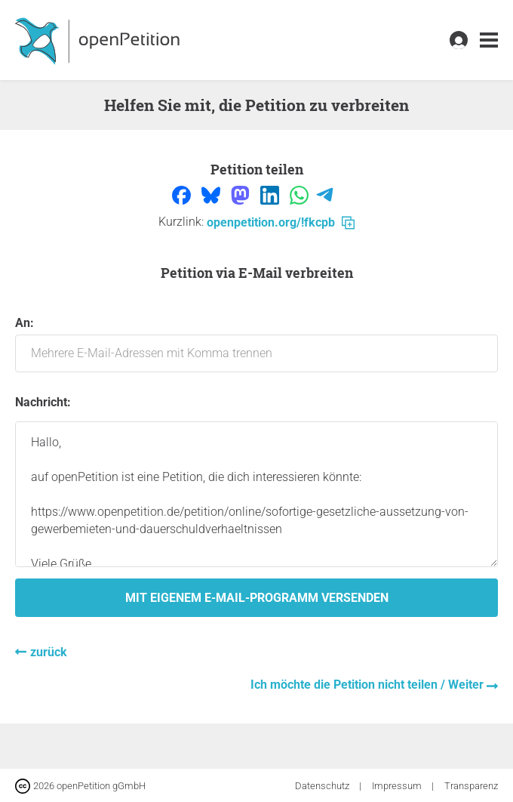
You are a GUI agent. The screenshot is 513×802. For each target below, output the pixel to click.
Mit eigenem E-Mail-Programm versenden (257, 598)
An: (256, 344)
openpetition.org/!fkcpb (281, 222)
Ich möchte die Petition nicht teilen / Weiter (368, 684)
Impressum (398, 785)
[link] (489, 40)
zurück (48, 652)
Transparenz (471, 785)
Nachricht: (43, 402)
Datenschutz (323, 785)
